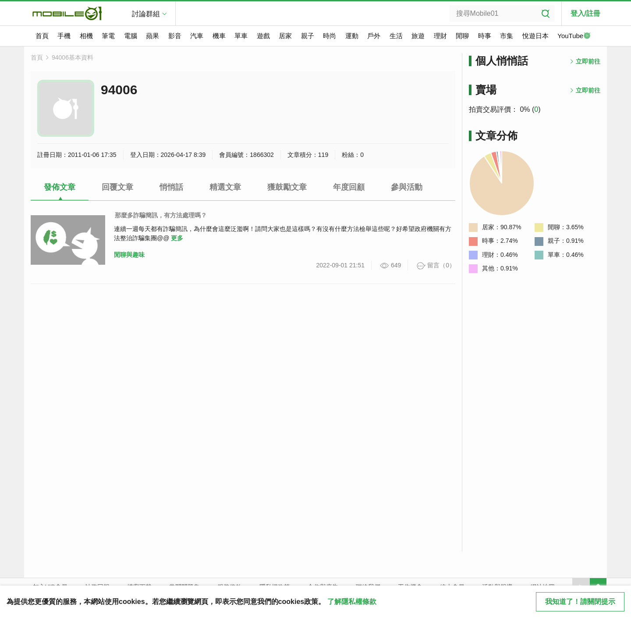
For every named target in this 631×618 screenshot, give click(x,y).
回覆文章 (117, 187)
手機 (64, 35)
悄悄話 (171, 187)
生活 (396, 35)
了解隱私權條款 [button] (351, 601)
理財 (440, 35)
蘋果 (152, 35)
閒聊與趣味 (129, 254)
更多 (177, 238)
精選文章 (225, 187)
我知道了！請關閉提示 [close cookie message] (580, 601)
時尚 (329, 35)
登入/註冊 (585, 13)
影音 (174, 35)
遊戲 (263, 35)
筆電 (108, 35)
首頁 (42, 35)
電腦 (130, 35)
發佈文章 (59, 187)
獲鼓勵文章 (287, 187)
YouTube (574, 36)
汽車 (196, 35)
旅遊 (418, 35)
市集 (506, 35)
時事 (484, 35)
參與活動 (406, 187)
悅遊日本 (535, 35)
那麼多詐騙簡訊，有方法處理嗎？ (161, 215)
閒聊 (462, 35)
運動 (351, 35)
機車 (219, 35)
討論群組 (146, 14)
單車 (241, 35)
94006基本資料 (72, 57)
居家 (285, 35)
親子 (307, 35)
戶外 (373, 35)
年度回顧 (349, 187)
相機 (86, 35)
